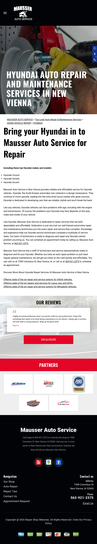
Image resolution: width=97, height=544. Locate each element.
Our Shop (9, 481)
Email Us (88, 503)
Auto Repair (11, 486)
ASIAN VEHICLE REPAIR (19, 123)
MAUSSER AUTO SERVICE (20, 119)
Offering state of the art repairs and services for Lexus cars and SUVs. (38, 283)
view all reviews (48, 339)
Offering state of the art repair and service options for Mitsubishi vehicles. (40, 286)
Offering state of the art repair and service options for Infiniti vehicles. (38, 279)
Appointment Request (17, 501)
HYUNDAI (38, 123)
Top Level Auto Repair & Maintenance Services (58, 119)
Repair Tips (10, 491)
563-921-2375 (21, 243)
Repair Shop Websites (37, 519)
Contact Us (10, 496)
